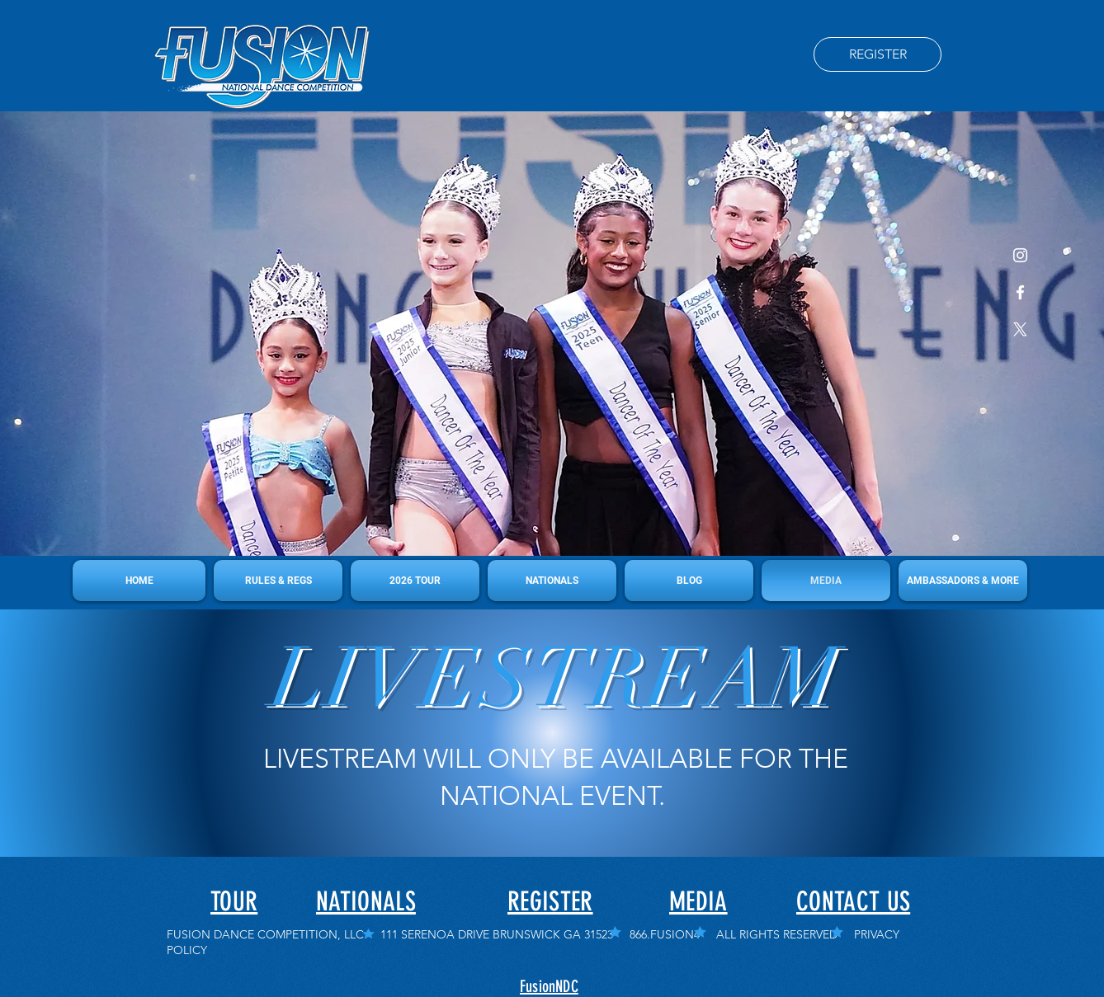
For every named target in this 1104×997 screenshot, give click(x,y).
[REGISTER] (877, 54)
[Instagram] (1020, 255)
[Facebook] (1020, 292)
